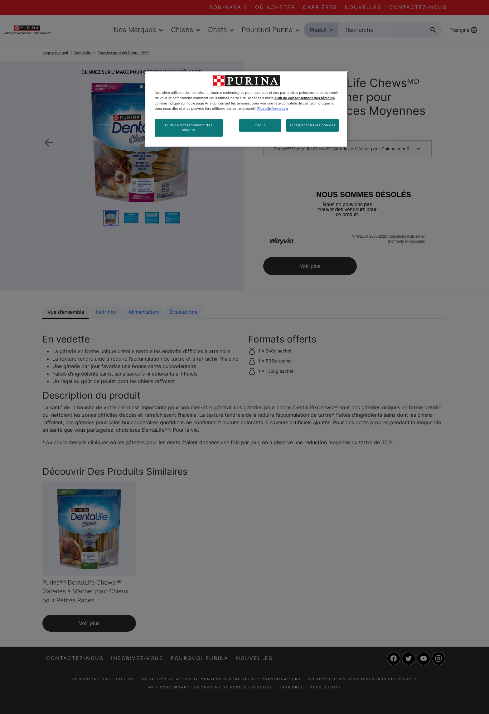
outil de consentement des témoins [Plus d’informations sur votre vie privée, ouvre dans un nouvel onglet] (304, 98)
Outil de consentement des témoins (188, 127)
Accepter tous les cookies (312, 125)
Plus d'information (272, 108)
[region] (246, 109)
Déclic (260, 125)
